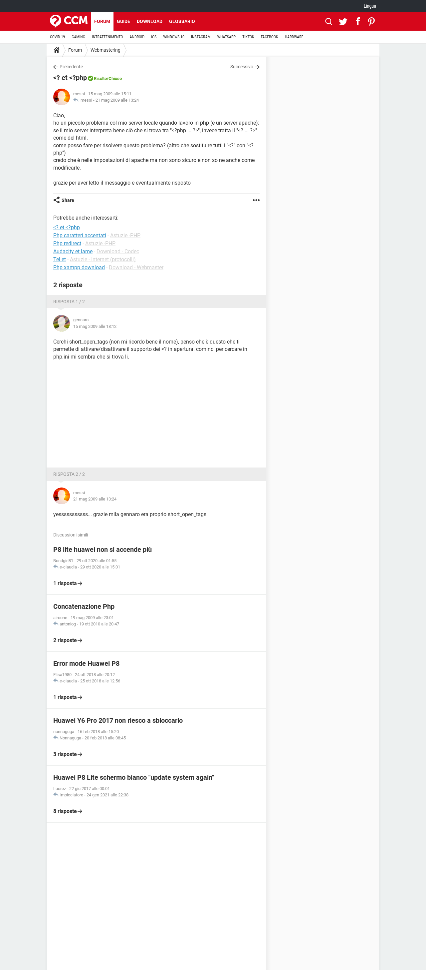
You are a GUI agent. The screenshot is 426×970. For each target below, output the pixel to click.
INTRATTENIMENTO (107, 37)
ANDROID (137, 37)
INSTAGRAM (201, 37)
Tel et (59, 259)
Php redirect (67, 243)
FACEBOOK (269, 37)
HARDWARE (294, 37)
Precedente (71, 66)
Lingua (370, 6)
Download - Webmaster (136, 267)
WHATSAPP (226, 37)
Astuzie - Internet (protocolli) (103, 259)
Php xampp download (79, 267)
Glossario (182, 21)
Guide (123, 21)
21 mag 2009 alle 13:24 (117, 100)
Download (149, 21)
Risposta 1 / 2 (69, 301)
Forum (102, 21)
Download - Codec (118, 251)
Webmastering (105, 50)
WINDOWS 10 (173, 37)
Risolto (100, 78)
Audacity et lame (73, 251)
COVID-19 (57, 37)
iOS (153, 37)
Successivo (241, 66)
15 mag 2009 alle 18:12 (94, 326)
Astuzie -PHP (125, 235)
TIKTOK (248, 37)
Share (68, 200)
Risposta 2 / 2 (69, 474)
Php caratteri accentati (79, 235)
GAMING (78, 37)
